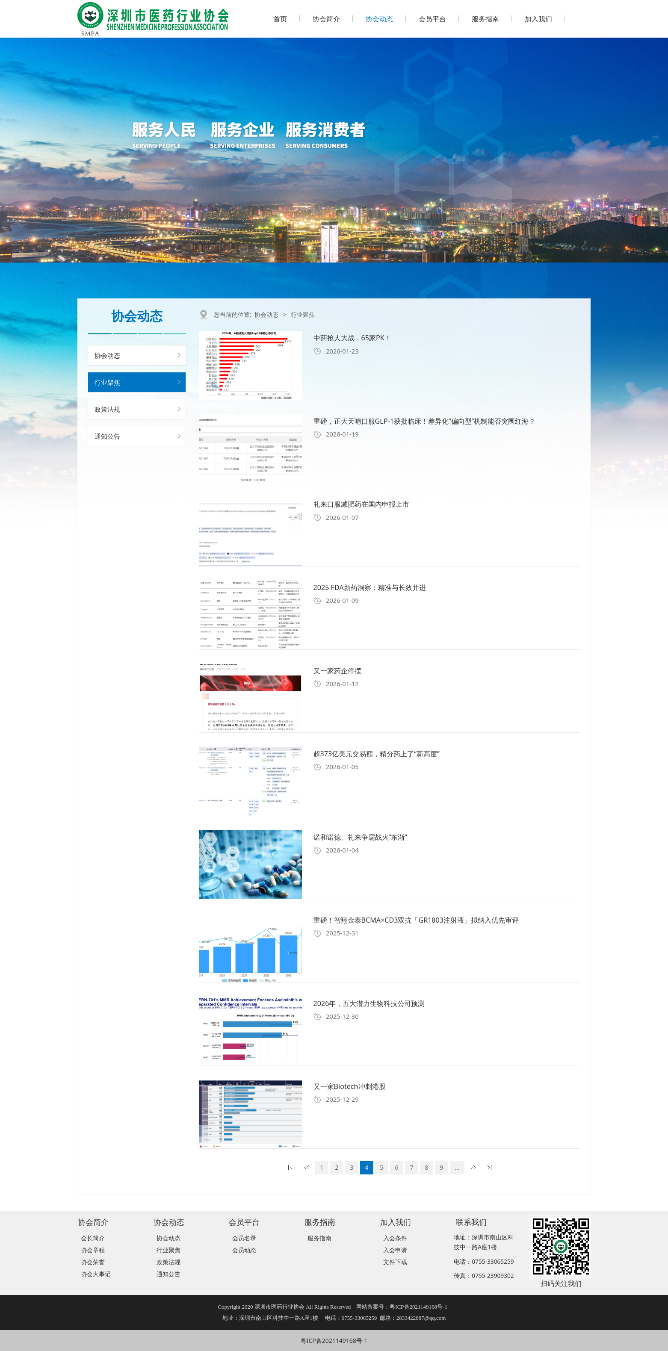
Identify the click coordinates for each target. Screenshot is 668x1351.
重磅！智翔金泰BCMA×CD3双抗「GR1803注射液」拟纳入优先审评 (416, 920)
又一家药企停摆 (337, 671)
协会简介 (326, 19)
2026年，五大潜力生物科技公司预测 (369, 1003)
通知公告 (107, 436)
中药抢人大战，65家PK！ (352, 337)
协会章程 (93, 1250)
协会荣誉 (93, 1262)
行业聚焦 (107, 382)
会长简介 (93, 1238)
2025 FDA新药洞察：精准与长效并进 (369, 587)
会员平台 (432, 19)
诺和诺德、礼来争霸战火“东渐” (360, 837)
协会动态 (379, 19)
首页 (280, 19)
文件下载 (395, 1262)
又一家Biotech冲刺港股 (349, 1086)
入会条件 (395, 1238)
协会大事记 (96, 1274)
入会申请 (395, 1250)
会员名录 (244, 1238)
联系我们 (471, 1221)
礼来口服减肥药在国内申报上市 (361, 504)
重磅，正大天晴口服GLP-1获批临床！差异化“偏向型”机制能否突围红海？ (424, 421)
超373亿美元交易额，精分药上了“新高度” (376, 753)
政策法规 (107, 409)
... (457, 1167)
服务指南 (485, 19)
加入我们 (538, 19)
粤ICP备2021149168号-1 (334, 1340)
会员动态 (244, 1250)
